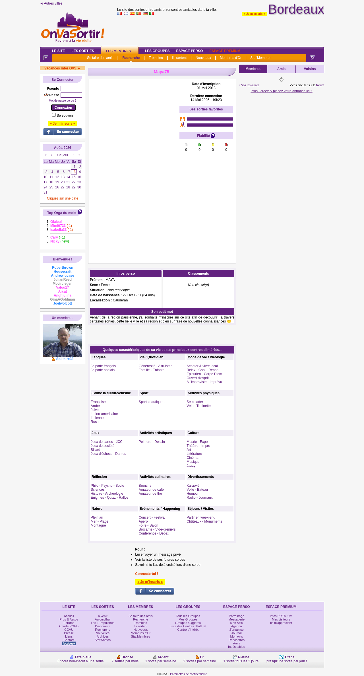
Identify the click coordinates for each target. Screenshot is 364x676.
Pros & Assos (68, 619)
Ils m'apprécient (281, 622)
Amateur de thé (150, 494)
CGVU (68, 629)
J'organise (236, 629)
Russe (95, 422)
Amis (281, 69)
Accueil (69, 616)
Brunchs (145, 486)
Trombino (156, 58)
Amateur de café (151, 490)
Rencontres (237, 640)
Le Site (58, 51)
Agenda (236, 626)
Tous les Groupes (188, 616)
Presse (69, 633)
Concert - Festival (152, 517)
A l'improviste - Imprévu (204, 382)
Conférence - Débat (154, 533)
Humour (193, 494)
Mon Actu (236, 622)
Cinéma (192, 458)
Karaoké (193, 486)
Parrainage (236, 616)
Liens (69, 636)
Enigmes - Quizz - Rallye (109, 498)
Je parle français (103, 366)
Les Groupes (157, 51)
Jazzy (191, 466)
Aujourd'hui (103, 619)
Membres (252, 69)
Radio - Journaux (199, 498)
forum (320, 85)
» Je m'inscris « (254, 13)
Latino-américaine (104, 414)
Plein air (97, 517)
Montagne (98, 525)
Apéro (143, 521)
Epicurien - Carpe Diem (204, 374)
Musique (193, 462)
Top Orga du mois (61, 213)
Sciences (98, 490)
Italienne (97, 418)
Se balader (195, 402)
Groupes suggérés (188, 622)
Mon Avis (236, 636)
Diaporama (102, 626)
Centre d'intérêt (188, 629)
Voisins (310, 69)
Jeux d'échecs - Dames (108, 454)
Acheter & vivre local (202, 366)
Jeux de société (102, 446)
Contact (68, 640)
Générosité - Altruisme (156, 366)
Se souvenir (66, 116)
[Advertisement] (134, 167)
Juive (95, 410)
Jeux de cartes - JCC (107, 442)
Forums (69, 622)
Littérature (194, 454)
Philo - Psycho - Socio (107, 486)
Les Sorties (82, 51)
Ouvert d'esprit (198, 378)
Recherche (131, 58)
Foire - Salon (148, 525)
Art (189, 450)
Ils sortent (179, 58)
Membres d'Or (230, 58)
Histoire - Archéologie (107, 494)
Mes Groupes (188, 619)
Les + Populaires (102, 622)
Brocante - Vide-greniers (157, 529)
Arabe (95, 406)
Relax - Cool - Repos (202, 370)
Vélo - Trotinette (199, 406)
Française (98, 402)
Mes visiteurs (281, 619)
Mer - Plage (99, 521)
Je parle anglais (103, 370)
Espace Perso (189, 51)
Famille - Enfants (151, 370)
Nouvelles (102, 633)
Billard (95, 450)
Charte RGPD (68, 626)
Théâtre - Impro (198, 446)
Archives (103, 636)
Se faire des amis (100, 58)
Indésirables (236, 646)
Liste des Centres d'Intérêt (188, 626)
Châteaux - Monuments (204, 521)
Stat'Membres (260, 58)
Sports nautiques (151, 402)
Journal (236, 633)
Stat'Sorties (103, 640)
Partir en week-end (201, 517)
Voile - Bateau (197, 490)
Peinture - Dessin (152, 442)
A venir (102, 616)
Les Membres (118, 51)
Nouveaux (203, 58)
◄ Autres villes (51, 3)
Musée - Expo (197, 442)
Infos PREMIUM (281, 616)
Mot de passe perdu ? (62, 100)
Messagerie (236, 619)
